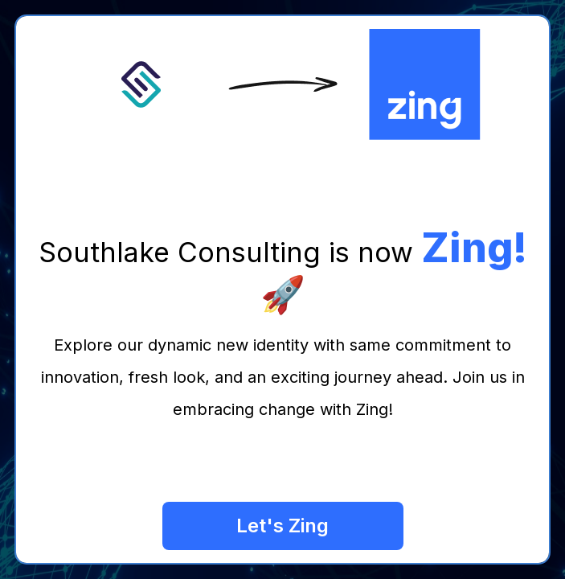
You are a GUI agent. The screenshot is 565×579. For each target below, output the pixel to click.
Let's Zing (282, 525)
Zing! (474, 248)
